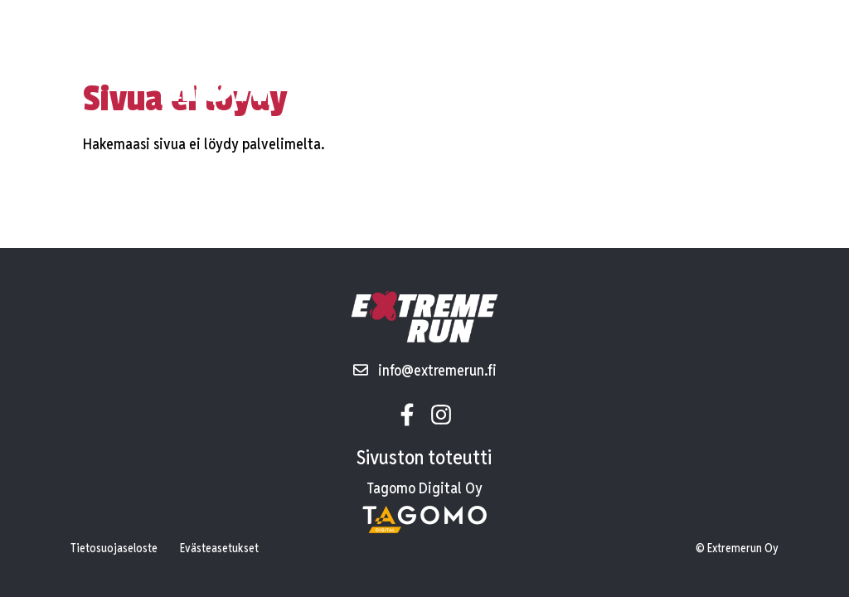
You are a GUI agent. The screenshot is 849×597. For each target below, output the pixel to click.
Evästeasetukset (219, 548)
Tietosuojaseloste (114, 548)
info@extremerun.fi (425, 370)
